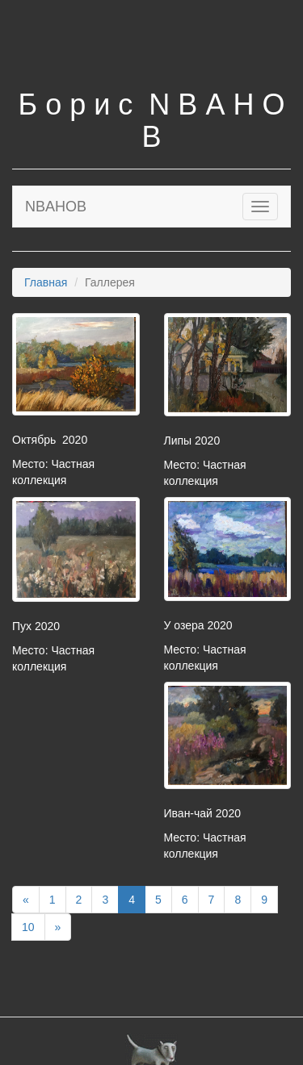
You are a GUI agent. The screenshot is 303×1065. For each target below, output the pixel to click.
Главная (45, 282)
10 (28, 927)
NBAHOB (55, 206)
